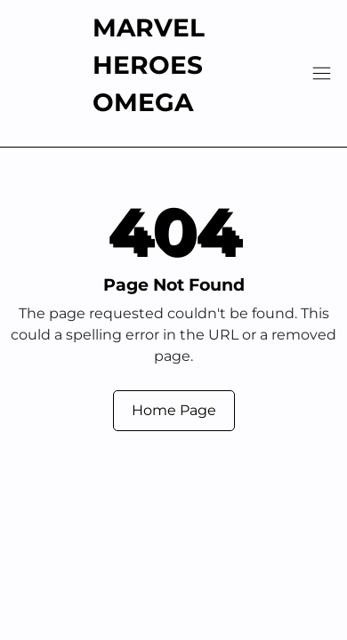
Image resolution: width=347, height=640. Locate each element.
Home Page (174, 410)
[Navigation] (322, 73)
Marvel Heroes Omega (149, 64)
